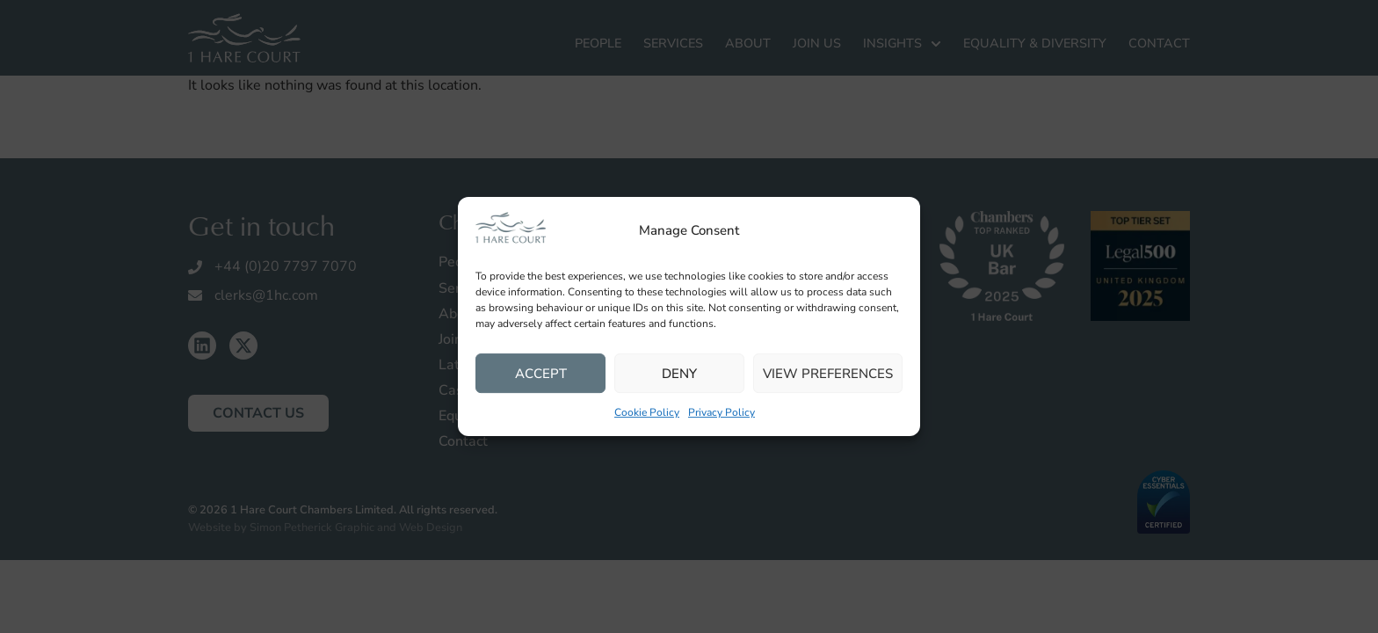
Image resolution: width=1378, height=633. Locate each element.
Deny (679, 373)
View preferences (828, 373)
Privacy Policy (721, 413)
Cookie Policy (646, 413)
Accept (541, 373)
